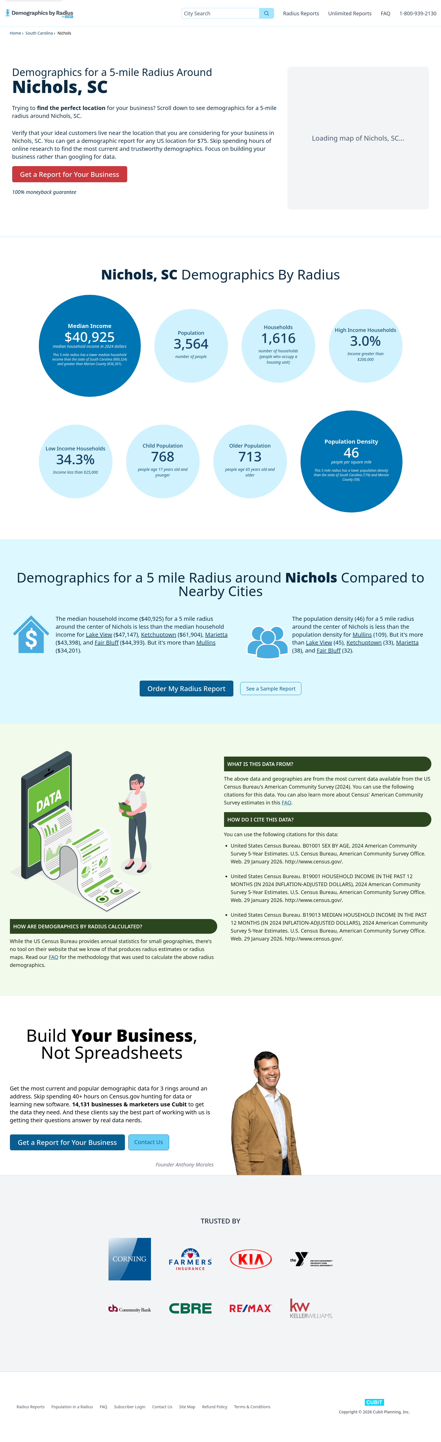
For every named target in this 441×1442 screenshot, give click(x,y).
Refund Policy (214, 1406)
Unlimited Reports (350, 13)
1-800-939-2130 (417, 13)
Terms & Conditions (252, 1406)
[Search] (266, 13)
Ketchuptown (158, 634)
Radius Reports (301, 13)
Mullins (206, 642)
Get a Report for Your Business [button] (69, 174)
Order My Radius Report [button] (187, 688)
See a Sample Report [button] (270, 688)
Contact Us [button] (148, 1142)
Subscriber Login (129, 1406)
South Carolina (39, 33)
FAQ (385, 13)
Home (15, 33)
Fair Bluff (107, 642)
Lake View (99, 634)
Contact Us (162, 1406)
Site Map (187, 1406)
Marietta (216, 634)
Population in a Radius (72, 1406)
